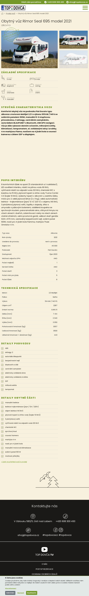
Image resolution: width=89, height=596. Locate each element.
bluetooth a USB (11, 365)
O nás (44, 564)
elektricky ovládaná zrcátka (16, 377)
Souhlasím (31, 593)
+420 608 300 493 (55, 2)
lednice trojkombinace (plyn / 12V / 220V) (22, 406)
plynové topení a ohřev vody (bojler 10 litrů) (22, 415)
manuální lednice (12, 402)
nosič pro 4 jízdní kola (14, 444)
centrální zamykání (13, 369)
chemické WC (10, 427)
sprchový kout (11, 431)
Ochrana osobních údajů (44, 574)
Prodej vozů (10, 13)
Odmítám (10, 593)
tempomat (9, 389)
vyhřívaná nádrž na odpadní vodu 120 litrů (22, 423)
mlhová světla (11, 385)
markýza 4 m (10, 439)
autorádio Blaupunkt (13, 356)
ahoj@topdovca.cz (78, 2)
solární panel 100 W (13, 452)
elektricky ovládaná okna (15, 373)
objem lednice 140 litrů (14, 411)
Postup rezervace (44, 569)
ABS (6, 348)
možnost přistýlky (12, 456)
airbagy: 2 (9, 352)
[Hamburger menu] (85, 7)
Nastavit (20, 593)
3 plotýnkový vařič (12, 419)
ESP (6, 381)
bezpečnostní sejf (12, 360)
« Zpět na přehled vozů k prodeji (14, 462)
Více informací (10, 588)
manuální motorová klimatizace (18, 448)
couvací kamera (11, 435)
